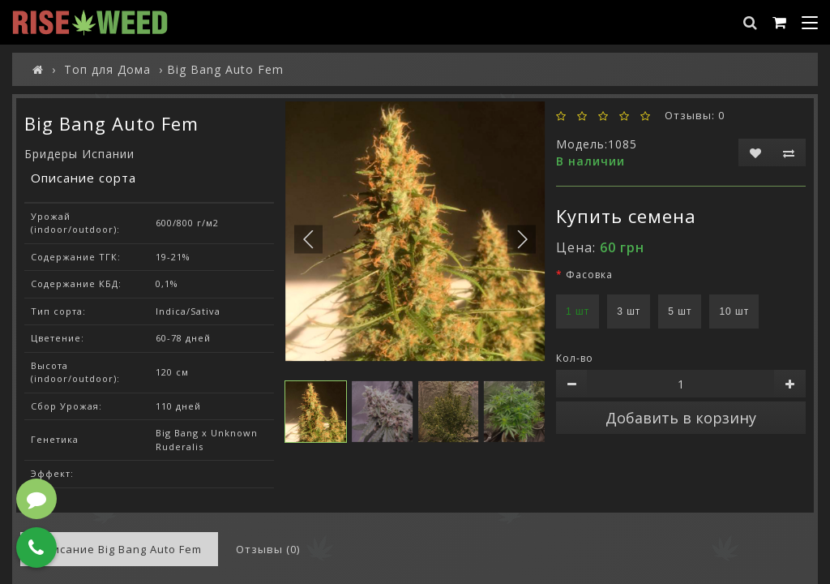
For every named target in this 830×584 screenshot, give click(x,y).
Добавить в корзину (680, 417)
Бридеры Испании (79, 153)
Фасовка (589, 274)
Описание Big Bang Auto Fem (119, 549)
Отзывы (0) (268, 549)
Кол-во (574, 358)
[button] (521, 239)
